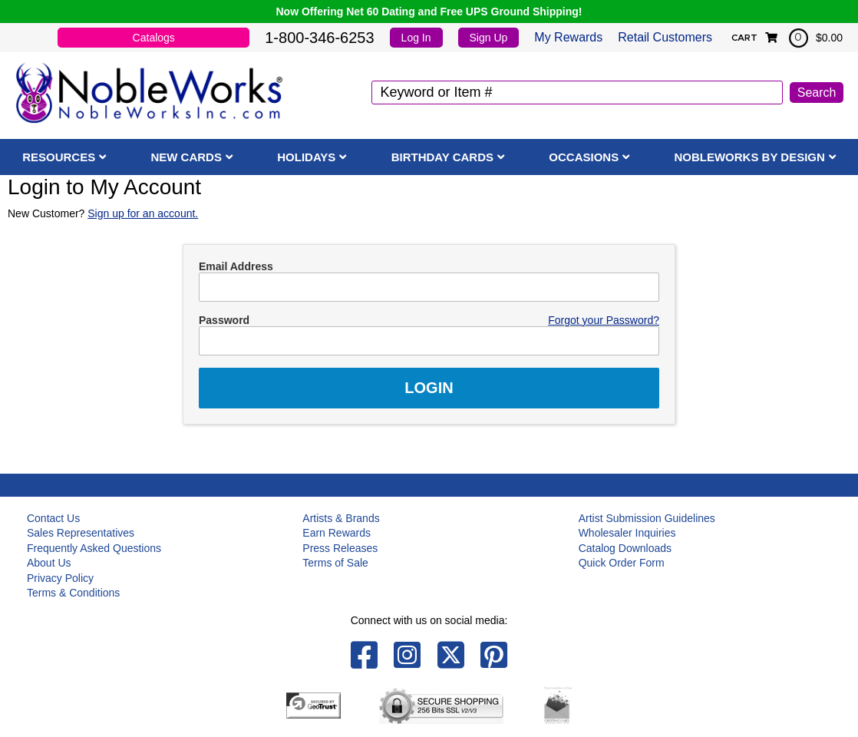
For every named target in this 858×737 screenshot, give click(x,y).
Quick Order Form (622, 563)
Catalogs (154, 37)
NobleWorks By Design (749, 157)
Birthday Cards (442, 157)
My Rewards (568, 37)
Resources (58, 157)
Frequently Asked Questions (94, 548)
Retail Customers (665, 37)
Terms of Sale (335, 563)
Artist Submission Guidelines (647, 518)
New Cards (186, 157)
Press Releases (340, 548)
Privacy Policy (60, 578)
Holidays (306, 157)
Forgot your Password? (603, 320)
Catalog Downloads (625, 548)
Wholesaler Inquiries (627, 533)
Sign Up (489, 37)
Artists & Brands (340, 518)
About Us (49, 563)
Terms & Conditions (73, 593)
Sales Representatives (80, 533)
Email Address (236, 266)
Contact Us (53, 518)
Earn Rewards (336, 533)
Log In (416, 37)
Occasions (584, 157)
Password (224, 320)
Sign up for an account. (142, 213)
